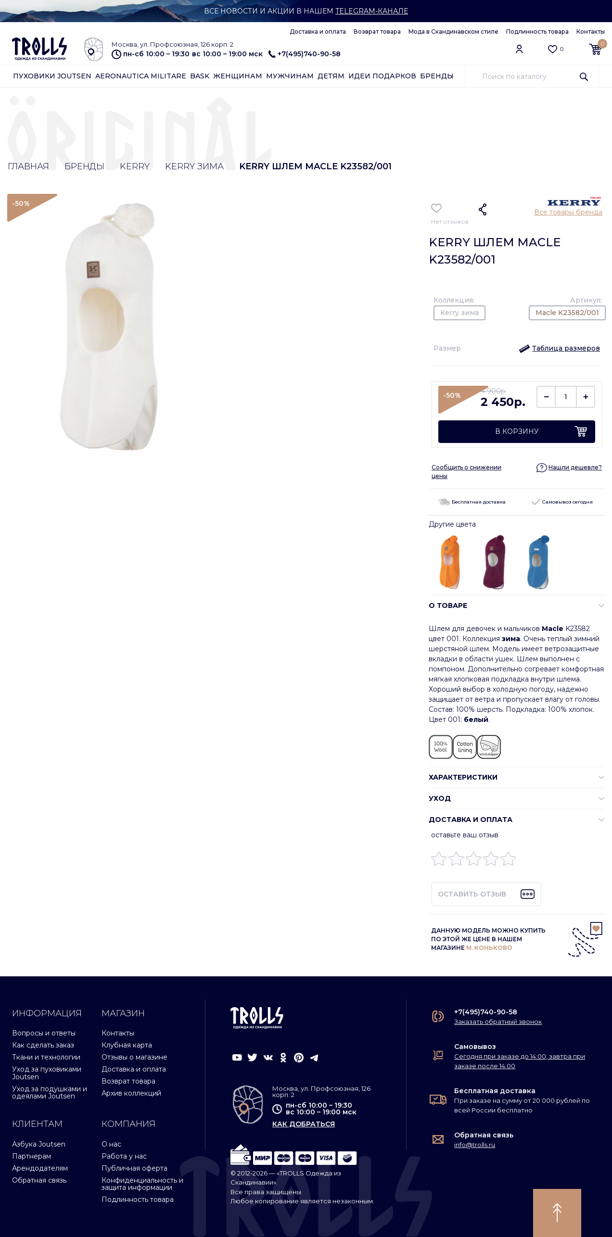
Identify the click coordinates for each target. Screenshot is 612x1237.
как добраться (303, 1124)
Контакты (590, 31)
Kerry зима (194, 166)
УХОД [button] (440, 798)
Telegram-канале (371, 11)
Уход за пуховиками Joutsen (46, 1073)
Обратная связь (39, 1180)
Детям (331, 76)
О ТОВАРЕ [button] (448, 605)
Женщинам (237, 76)
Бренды (437, 76)
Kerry (135, 166)
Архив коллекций (131, 1093)
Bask (199, 76)
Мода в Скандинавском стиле (453, 31)
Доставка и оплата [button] (470, 819)
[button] (559, 348)
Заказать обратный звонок (498, 1021)
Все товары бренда (568, 212)
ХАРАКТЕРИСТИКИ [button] (463, 777)
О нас (111, 1144)
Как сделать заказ (43, 1045)
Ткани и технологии (46, 1057)
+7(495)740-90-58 (304, 54)
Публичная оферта (134, 1168)
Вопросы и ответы (44, 1033)
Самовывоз (475, 1046)
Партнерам (31, 1156)
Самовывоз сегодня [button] (562, 502)
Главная (28, 166)
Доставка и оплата (318, 31)
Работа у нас (124, 1156)
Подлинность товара (537, 31)
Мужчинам (290, 76)
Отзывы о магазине (134, 1057)
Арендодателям (40, 1168)
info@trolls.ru (474, 1145)
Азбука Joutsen (38, 1144)
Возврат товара (377, 31)
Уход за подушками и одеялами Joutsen (49, 1092)
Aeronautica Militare (140, 76)
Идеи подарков (382, 76)
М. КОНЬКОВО (489, 947)
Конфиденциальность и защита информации (142, 1184)
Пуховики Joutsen (52, 76)
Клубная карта (127, 1045)
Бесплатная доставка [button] (472, 502)
